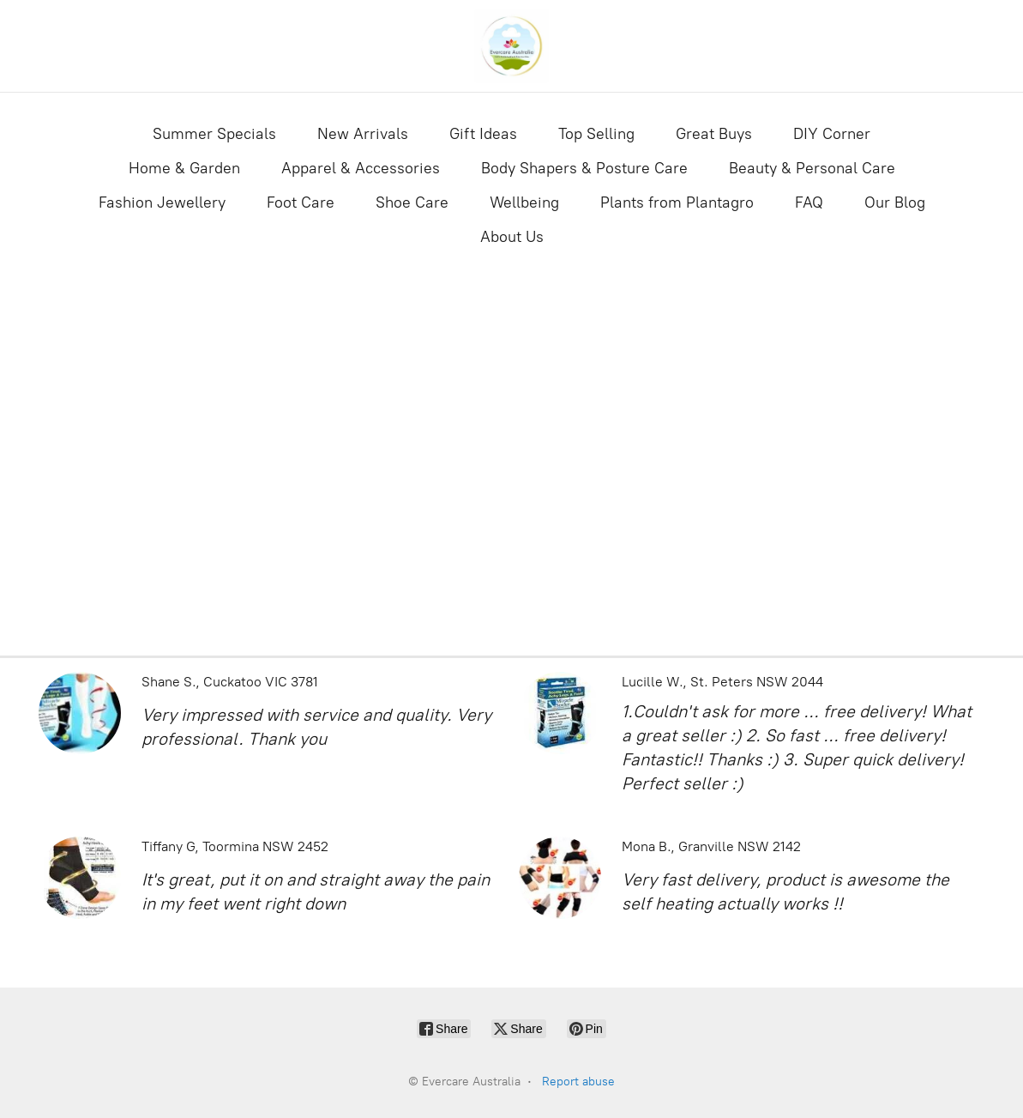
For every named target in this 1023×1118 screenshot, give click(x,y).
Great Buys (714, 133)
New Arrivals (362, 133)
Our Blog (894, 202)
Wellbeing (524, 202)
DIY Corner (831, 133)
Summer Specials (214, 133)
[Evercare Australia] (512, 46)
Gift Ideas (483, 133)
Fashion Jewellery (162, 202)
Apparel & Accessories (360, 168)
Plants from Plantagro (677, 202)
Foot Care (300, 202)
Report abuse (578, 1081)
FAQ (809, 202)
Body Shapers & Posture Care (584, 168)
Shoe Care (412, 202)
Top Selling (596, 133)
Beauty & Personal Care (812, 168)
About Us (512, 236)
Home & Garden (184, 168)
